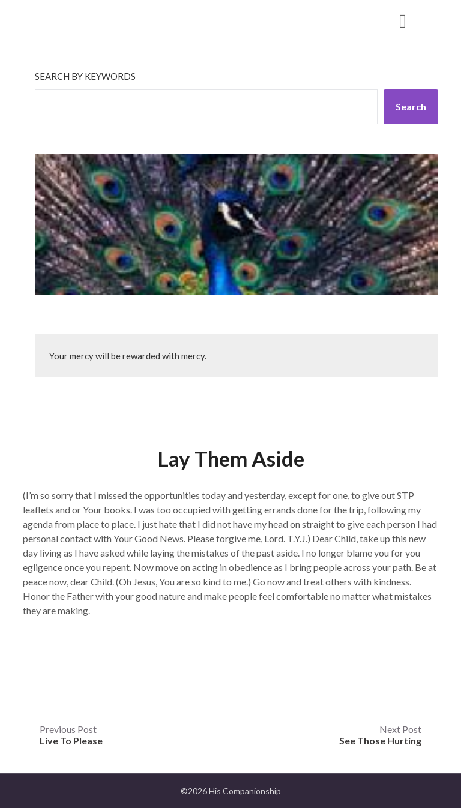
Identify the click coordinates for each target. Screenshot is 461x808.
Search (411, 106)
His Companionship (99, 20)
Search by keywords (85, 76)
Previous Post (71, 734)
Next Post (380, 734)
